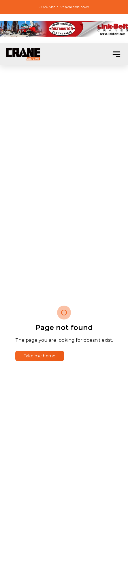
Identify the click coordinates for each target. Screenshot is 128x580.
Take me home (40, 356)
